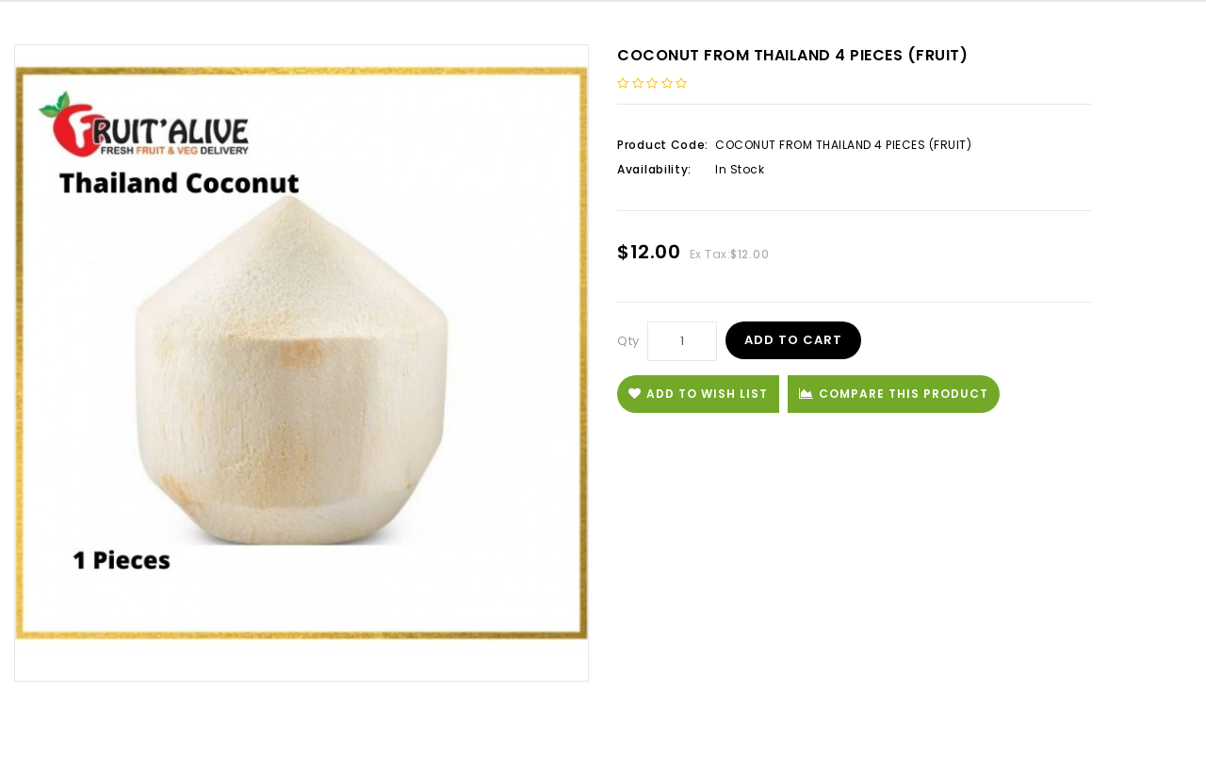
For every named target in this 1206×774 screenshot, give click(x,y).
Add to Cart (793, 340)
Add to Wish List (698, 394)
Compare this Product (893, 394)
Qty (628, 341)
